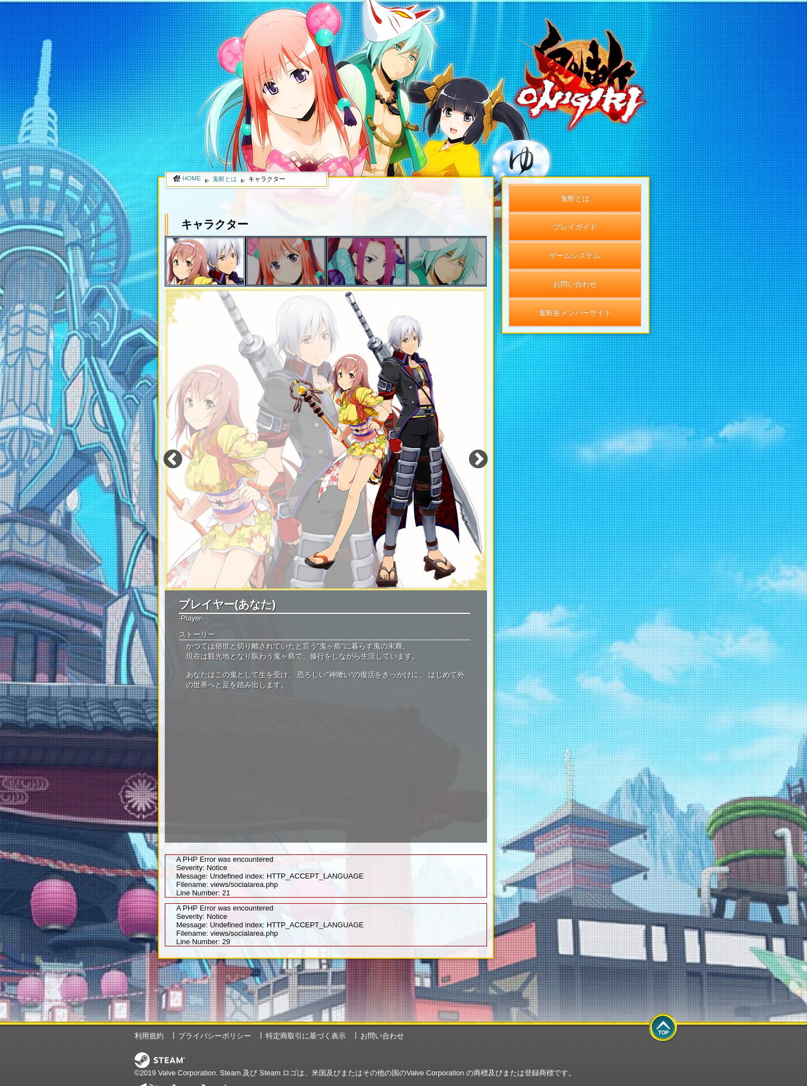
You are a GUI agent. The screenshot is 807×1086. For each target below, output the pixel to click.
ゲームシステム (574, 255)
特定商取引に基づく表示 (306, 1036)
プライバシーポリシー (214, 1036)
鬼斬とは (575, 198)
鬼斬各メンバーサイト (575, 312)
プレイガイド (575, 227)
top (663, 1028)
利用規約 (149, 1036)
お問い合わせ (575, 284)
